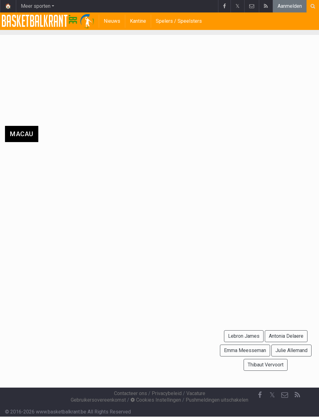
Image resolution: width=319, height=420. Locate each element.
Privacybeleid (167, 393)
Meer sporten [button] (35, 6)
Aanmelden (290, 6)
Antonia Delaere (286, 336)
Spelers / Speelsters (179, 21)
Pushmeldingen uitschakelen (217, 400)
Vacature (195, 393)
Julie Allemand (291, 350)
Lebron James (243, 336)
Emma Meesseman (245, 350)
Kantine (138, 21)
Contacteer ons (130, 393)
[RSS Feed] (297, 395)
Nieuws (112, 21)
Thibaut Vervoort (265, 365)
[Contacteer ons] (285, 395)
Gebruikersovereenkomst (98, 400)
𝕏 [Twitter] (272, 395)
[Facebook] (260, 395)
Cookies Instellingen (156, 400)
